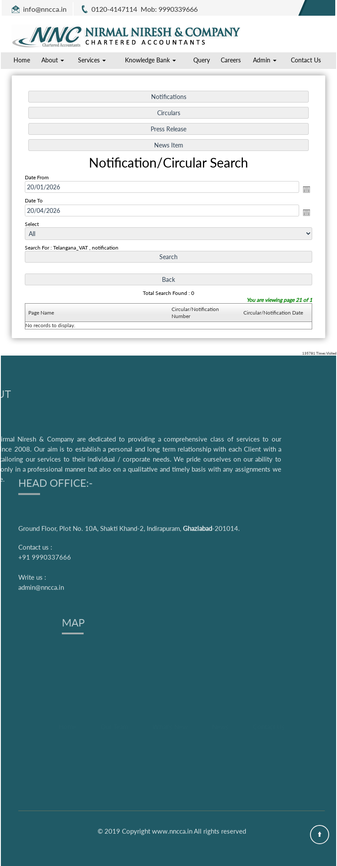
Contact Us (306, 60)
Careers (231, 60)
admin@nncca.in (41, 539)
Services (92, 60)
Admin (264, 60)
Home (21, 60)
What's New (170, 750)
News (220, 750)
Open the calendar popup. (306, 189)
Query (201, 60)
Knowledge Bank (150, 60)
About (52, 60)
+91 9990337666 (44, 509)
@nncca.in (51, 9)
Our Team (114, 750)
